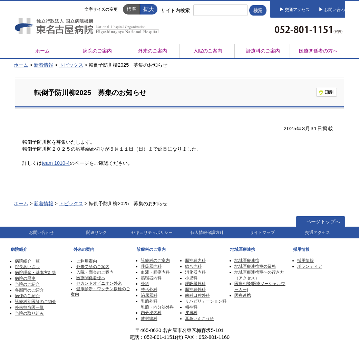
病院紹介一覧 (27, 261)
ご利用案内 (86, 261)
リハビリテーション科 (205, 301)
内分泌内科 (151, 312)
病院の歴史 (25, 278)
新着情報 (43, 65)
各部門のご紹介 (29, 290)
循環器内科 (151, 278)
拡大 (148, 9)
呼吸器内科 (151, 266)
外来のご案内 (152, 51)
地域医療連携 (246, 260)
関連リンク (96, 232)
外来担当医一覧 (29, 307)
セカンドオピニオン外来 (99, 283)
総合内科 (193, 266)
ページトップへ (323, 221)
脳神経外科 (195, 289)
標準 (131, 9)
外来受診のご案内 (92, 267)
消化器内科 (195, 272)
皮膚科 (191, 312)
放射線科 (149, 318)
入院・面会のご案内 (95, 272)
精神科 (191, 307)
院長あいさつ (27, 266)
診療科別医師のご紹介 (35, 301)
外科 (145, 283)
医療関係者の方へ (318, 51)
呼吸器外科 (195, 283)
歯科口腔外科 (197, 295)
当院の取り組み (29, 313)
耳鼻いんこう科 (199, 318)
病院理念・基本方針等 (35, 272)
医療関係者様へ (90, 278)
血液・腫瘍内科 (155, 272)
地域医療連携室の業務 (255, 266)
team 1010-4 (56, 163)
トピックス (71, 65)
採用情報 (305, 260)
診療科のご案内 (263, 51)
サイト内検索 (175, 10)
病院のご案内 (97, 51)
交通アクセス (297, 9)
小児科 (191, 278)
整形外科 (149, 289)
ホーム (42, 51)
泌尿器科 (149, 295)
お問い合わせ (336, 9)
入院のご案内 (207, 51)
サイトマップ (262, 232)
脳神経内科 (195, 260)
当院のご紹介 (27, 284)
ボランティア (309, 266)
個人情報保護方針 (207, 232)
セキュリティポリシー (152, 232)
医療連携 (242, 295)
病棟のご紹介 (27, 295)
